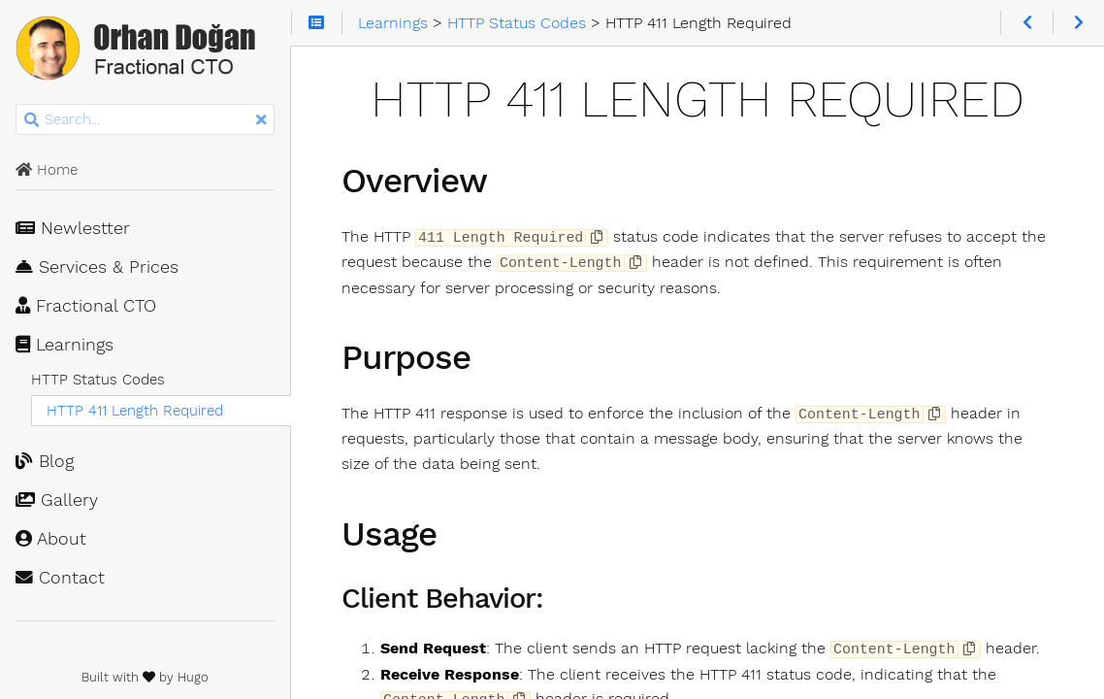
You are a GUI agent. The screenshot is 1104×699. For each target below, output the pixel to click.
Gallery (57, 500)
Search (16, 104)
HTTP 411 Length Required (135, 410)
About (51, 539)
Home (47, 170)
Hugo (193, 677)
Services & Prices (97, 267)
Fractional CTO (86, 306)
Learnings (65, 344)
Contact (60, 577)
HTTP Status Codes (98, 379)
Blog (45, 461)
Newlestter (73, 228)
